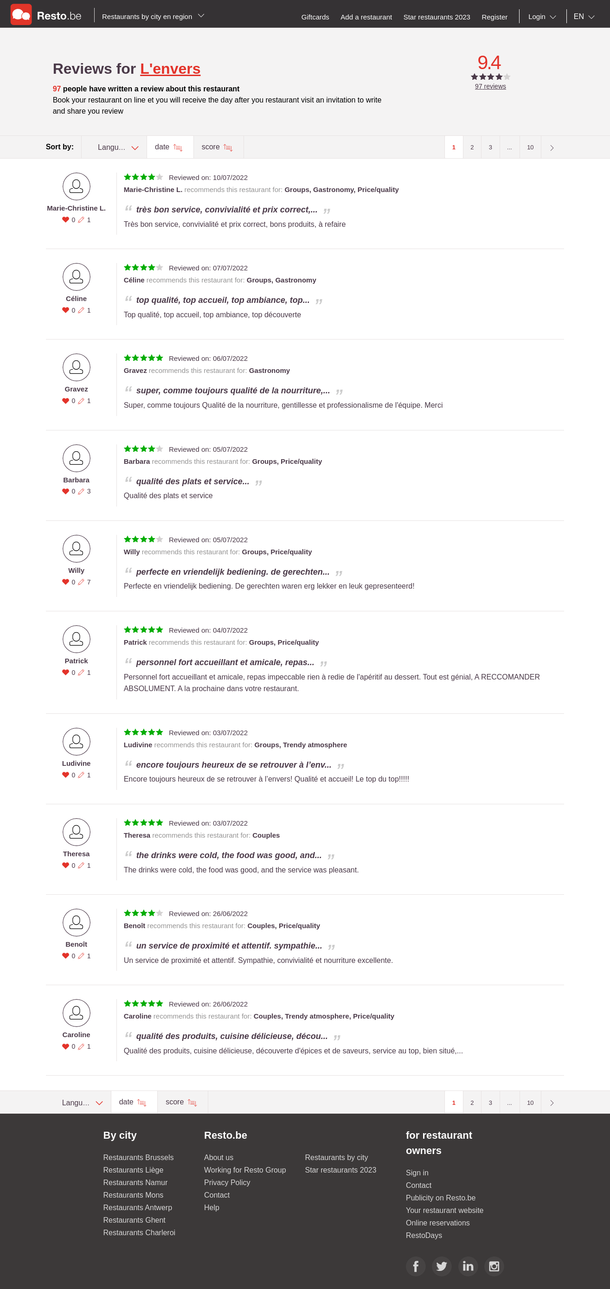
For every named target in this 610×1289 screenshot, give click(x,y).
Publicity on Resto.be (440, 1198)
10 (530, 147)
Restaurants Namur (135, 1182)
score (212, 147)
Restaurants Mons (133, 1195)
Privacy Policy (227, 1182)
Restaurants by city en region (153, 16)
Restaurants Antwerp (138, 1208)
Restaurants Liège (133, 1170)
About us (218, 1157)
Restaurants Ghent (134, 1220)
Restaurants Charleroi (139, 1233)
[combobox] (544, 16)
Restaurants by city (336, 1157)
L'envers (170, 68)
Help (211, 1208)
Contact (217, 1195)
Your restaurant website (445, 1210)
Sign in (417, 1173)
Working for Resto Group (245, 1170)
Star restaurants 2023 (341, 1170)
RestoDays (424, 1235)
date (163, 147)
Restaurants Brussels (138, 1157)
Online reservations (438, 1223)
